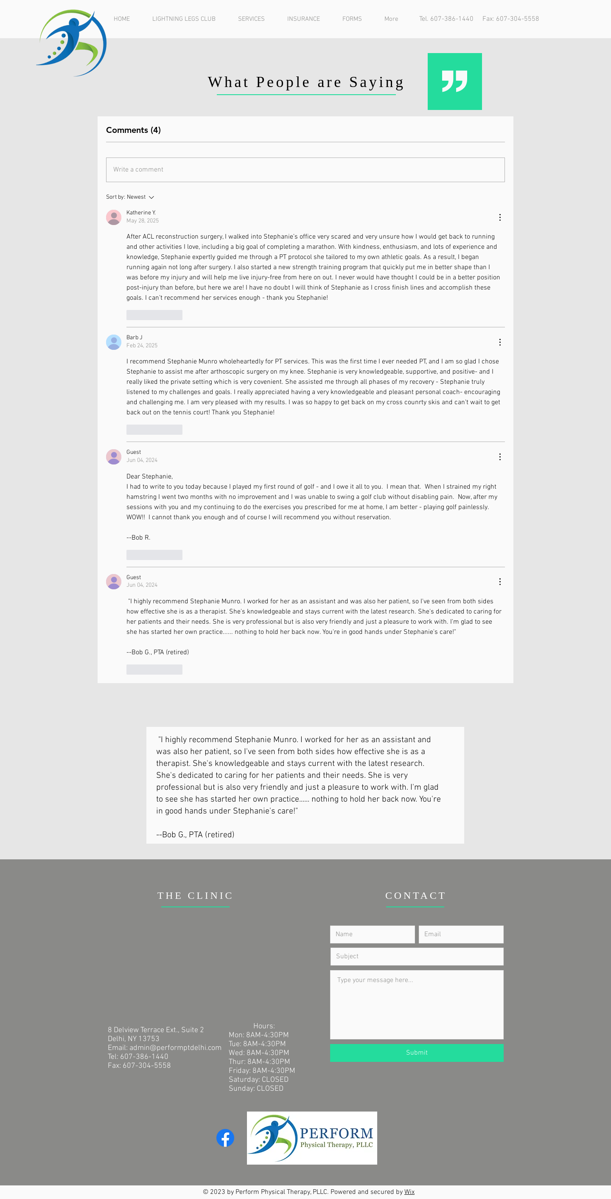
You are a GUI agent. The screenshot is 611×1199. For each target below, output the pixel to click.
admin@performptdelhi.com (175, 1048)
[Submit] (417, 1053)
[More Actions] (500, 217)
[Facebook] (225, 1138)
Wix (409, 1192)
